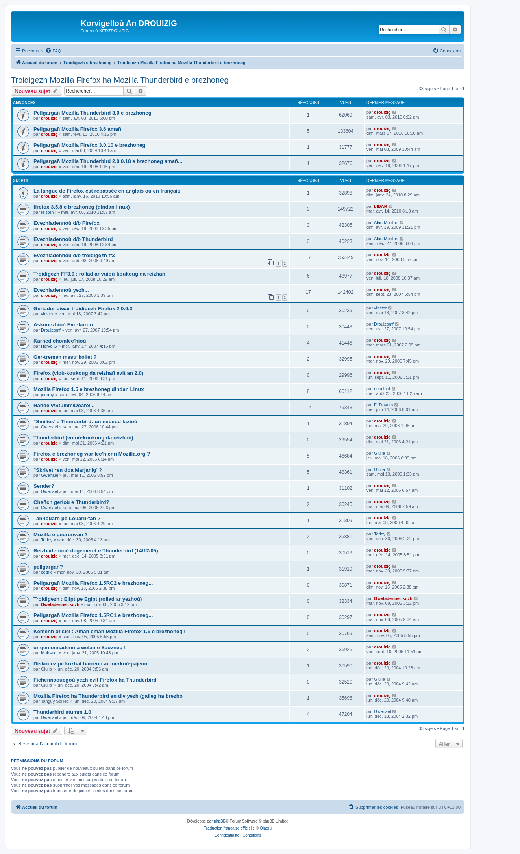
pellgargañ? (48, 567)
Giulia (379, 453)
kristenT (48, 212)
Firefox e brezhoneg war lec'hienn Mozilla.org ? (91, 454)
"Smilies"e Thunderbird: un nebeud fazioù (85, 421)
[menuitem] (53, 51)
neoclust (382, 388)
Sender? (43, 486)
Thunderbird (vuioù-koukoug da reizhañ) (83, 438)
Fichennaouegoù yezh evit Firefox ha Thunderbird (95, 680)
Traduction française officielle (229, 828)
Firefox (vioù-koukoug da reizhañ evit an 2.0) (88, 373)
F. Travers (383, 404)
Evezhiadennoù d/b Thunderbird (73, 239)
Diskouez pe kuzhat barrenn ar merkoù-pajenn (90, 664)
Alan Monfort (386, 222)
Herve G (49, 346)
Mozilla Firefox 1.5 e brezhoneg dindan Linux (88, 389)
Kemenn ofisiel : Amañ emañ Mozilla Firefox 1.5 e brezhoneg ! (109, 631)
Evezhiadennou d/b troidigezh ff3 (74, 255)
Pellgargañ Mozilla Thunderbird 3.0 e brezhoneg (92, 113)
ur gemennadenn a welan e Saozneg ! (79, 647)
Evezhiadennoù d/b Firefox (66, 223)
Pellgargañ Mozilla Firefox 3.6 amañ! (78, 129)
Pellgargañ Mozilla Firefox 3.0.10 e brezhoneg (89, 145)
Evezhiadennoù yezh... (61, 290)
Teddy (46, 539)
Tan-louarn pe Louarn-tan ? (66, 518)
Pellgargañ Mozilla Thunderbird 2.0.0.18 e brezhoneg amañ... (107, 161)
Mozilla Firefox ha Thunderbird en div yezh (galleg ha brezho (108, 696)
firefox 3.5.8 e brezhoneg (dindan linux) (81, 207)
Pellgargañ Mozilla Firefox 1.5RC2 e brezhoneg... (93, 583)
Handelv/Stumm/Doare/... (63, 405)
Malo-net (49, 652)
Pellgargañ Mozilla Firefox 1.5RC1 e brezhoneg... (93, 615)
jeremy (47, 394)
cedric (46, 572)
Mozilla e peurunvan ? (60, 534)
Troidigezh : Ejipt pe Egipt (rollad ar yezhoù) (87, 599)
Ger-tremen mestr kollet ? (65, 357)
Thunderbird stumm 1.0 (62, 712)
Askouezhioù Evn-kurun (63, 325)
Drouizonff (51, 330)
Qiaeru (266, 828)
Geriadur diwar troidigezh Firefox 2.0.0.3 (82, 308)
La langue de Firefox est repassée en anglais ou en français (106, 191)
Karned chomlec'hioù (59, 341)
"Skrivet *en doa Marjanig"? (67, 470)
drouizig (49, 118)
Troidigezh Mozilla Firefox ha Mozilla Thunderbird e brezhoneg (120, 80)
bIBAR (380, 206)
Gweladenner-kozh (60, 604)
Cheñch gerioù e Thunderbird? (71, 502)
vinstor (47, 313)
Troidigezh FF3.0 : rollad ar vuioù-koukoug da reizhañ (99, 274)
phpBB (220, 821)
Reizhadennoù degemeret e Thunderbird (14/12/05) (95, 551)
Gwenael (49, 426)
